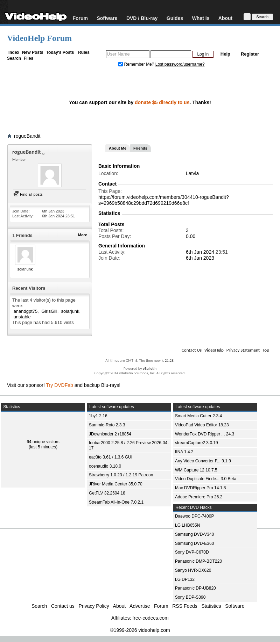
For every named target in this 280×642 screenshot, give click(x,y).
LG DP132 (185, 579)
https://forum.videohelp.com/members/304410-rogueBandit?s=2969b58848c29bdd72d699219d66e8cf (163, 200)
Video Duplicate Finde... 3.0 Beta (205, 478)
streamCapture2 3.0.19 (196, 442)
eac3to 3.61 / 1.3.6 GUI (110, 457)
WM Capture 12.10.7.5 (196, 470)
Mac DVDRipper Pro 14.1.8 (200, 487)
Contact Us (192, 350)
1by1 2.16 (98, 415)
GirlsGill (49, 311)
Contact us (63, 606)
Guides (175, 18)
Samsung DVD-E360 (194, 543)
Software (107, 18)
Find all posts (28, 194)
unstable (22, 316)
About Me (117, 148)
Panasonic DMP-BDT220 (198, 561)
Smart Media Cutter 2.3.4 (198, 415)
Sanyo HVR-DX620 (193, 570)
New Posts (32, 52)
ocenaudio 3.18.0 (105, 466)
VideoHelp (214, 350)
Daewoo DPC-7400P (194, 516)
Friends (140, 148)
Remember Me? (136, 64)
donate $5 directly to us (162, 102)
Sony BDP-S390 (190, 597)
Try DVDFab (59, 385)
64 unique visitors (43, 441)
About (225, 18)
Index (13, 52)
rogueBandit (27, 136)
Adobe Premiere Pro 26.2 (198, 497)
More (82, 235)
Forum (80, 18)
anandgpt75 (26, 311)
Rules (84, 52)
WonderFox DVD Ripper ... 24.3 (204, 434)
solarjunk (25, 269)
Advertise (140, 606)
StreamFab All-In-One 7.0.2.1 (116, 502)
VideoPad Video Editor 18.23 (202, 425)
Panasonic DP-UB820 (195, 588)
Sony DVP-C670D (192, 552)
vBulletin (149, 368)
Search (14, 58)
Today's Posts (60, 52)
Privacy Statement (243, 350)
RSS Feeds (184, 606)
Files (28, 58)
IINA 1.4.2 (184, 451)
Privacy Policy (94, 606)
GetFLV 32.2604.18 (107, 493)
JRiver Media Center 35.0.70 (115, 484)
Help (225, 54)
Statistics (211, 606)
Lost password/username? (180, 64)
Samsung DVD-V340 (194, 534)
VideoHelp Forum (39, 38)
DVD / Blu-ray (142, 18)
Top (265, 350)
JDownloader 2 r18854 (110, 434)
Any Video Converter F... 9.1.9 (203, 461)
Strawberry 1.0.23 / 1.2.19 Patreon (121, 475)
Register (250, 54)
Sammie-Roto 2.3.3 (107, 425)
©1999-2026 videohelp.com (140, 630)
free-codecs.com (150, 618)
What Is (201, 18)
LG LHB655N (187, 525)
